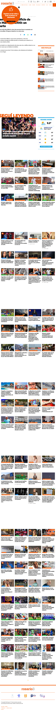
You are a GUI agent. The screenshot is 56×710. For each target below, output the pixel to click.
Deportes (43, 4)
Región (33, 4)
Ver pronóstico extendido (46, 146)
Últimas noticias (24, 4)
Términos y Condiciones (6, 708)
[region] (28, 11)
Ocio (47, 4)
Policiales (38, 4)
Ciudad (30, 4)
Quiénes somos (4, 706)
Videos (50, 4)
